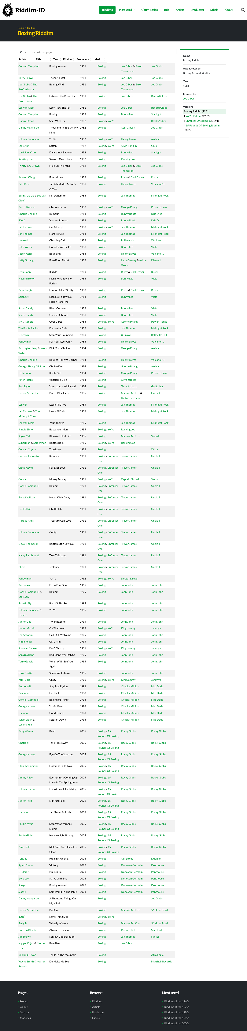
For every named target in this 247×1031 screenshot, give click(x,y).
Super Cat (24, 485)
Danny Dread (26, 120)
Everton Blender (28, 989)
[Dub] (21, 235)
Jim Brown (24, 995)
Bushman (23, 732)
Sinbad (156, 528)
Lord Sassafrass (27, 157)
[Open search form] (243, 10)
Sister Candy (25, 333)
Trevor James (124, 515)
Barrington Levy (27, 382)
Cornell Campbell (28, 66)
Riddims (107, 10)
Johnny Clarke (26, 838)
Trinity (22, 180)
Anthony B (24, 725)
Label (156, 59)
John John (122, 609)
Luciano (23, 752)
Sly (20, 346)
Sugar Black (25, 759)
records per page (35, 52)
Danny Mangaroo (28, 127)
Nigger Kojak (26, 1007)
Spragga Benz (26, 684)
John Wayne (25, 261)
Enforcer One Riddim (198, 120)
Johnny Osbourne (28, 144)
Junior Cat (24, 646)
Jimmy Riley (25, 817)
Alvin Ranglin (124, 150)
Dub (166, 10)
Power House (160, 221)
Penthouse (159, 914)
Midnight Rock (161, 210)
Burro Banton (26, 221)
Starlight (158, 114)
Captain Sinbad (125, 528)
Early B (22, 454)
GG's (155, 150)
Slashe (22, 941)
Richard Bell (123, 989)
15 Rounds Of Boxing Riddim (203, 125)
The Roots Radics (28, 352)
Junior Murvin (26, 652)
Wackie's (158, 255)
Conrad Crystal (27, 508)
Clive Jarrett (123, 424)
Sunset (156, 485)
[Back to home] (23, 10)
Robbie (29, 346)
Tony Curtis (25, 707)
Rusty (119, 192)
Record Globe (161, 91)
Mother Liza (25, 1012)
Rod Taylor (24, 430)
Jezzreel (23, 255)
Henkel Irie (24, 553)
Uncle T (157, 515)
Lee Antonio (25, 659)
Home (21, 27)
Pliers (21, 596)
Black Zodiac (160, 120)
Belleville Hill (160, 359)
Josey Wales (25, 273)
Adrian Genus (143, 280)
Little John (24, 286)
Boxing (92, 66)
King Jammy (123, 652)
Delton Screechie (28, 442)
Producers (197, 10)
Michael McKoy (125, 442)
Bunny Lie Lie (26, 210)
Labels (214, 10)
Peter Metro (25, 424)
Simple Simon (26, 478)
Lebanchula (25, 764)
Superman (24, 497)
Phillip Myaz (25, 873)
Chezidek (23, 782)
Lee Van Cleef (26, 102)
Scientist (23, 316)
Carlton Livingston (29, 515)
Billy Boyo (24, 198)
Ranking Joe (25, 169)
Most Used (125, 10)
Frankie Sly (24, 628)
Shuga (21, 934)
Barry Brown (26, 72)
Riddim (92, 59)
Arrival (157, 144)
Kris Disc (158, 228)
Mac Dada (158, 725)
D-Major (23, 921)
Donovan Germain (127, 914)
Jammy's (158, 652)
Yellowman (24, 371)
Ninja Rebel (25, 671)
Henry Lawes (123, 144)
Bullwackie (122, 255)
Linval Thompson (28, 578)
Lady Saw (23, 621)
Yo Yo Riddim (194, 116)
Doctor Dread (124, 603)
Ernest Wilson (26, 541)
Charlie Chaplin (27, 228)
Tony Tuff (23, 907)
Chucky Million (125, 725)
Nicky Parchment (28, 589)
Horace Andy (26, 560)
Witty (156, 508)
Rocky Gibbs (123, 770)
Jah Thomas (123, 210)
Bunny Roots (123, 228)
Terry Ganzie (25, 696)
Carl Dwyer (133, 192)
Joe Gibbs (122, 66)
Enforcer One (106, 515)
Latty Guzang (26, 280)
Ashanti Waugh (27, 192)
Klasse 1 (157, 280)
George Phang (124, 221)
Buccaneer (24, 609)
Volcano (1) (159, 198)
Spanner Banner (27, 677)
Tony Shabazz (124, 430)
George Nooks (26, 745)
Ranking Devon (27, 1019)
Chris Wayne (25, 521)
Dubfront (158, 907)
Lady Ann (23, 150)
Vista (156, 261)
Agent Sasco (25, 914)
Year (69, 59)
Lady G (22, 639)
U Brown (34, 180)
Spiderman (24, 502)
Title (48, 59)
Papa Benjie (25, 304)
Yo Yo (101, 120)
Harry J (157, 442)
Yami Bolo (24, 719)
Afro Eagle (159, 1019)
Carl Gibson (123, 127)
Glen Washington (28, 805)
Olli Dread (122, 907)
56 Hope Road (161, 969)
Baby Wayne (25, 770)
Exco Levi (23, 927)
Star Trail (158, 989)
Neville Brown (26, 293)
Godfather (159, 430)
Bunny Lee (122, 114)
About (229, 10)
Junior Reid (25, 850)
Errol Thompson (140, 66)
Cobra (22, 528)
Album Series (149, 10)
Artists (180, 10)
